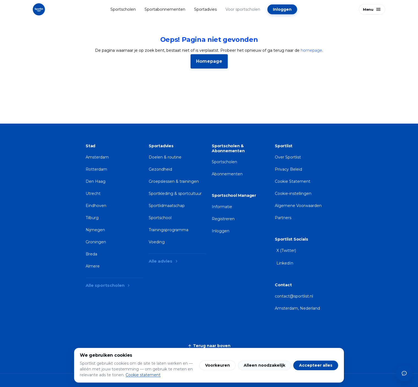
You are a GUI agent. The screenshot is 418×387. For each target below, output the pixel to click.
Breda (91, 254)
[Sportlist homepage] (39, 9)
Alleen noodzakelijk (264, 365)
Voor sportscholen (243, 9)
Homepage (209, 61)
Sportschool (160, 217)
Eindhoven (96, 205)
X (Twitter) (286, 250)
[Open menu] (372, 9)
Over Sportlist (288, 157)
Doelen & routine (165, 157)
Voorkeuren (217, 365)
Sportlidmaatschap (167, 205)
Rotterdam (96, 169)
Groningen (96, 241)
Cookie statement (143, 374)
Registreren (223, 218)
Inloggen (282, 9)
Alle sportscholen (108, 285)
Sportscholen (123, 9)
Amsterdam (97, 157)
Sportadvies (205, 9)
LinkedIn (284, 263)
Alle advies (164, 261)
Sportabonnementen (165, 9)
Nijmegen (95, 229)
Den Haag (95, 181)
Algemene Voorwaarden (298, 205)
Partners (283, 217)
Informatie (222, 206)
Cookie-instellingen (293, 193)
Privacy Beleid (288, 169)
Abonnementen (227, 173)
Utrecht (93, 193)
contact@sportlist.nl (294, 296)
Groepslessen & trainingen (174, 181)
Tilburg (92, 217)
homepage (311, 50)
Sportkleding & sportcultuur (175, 193)
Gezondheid (160, 169)
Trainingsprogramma (168, 229)
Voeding (157, 241)
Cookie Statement (292, 181)
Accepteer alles (315, 365)
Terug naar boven (209, 345)
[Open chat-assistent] (404, 373)
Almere (93, 266)
